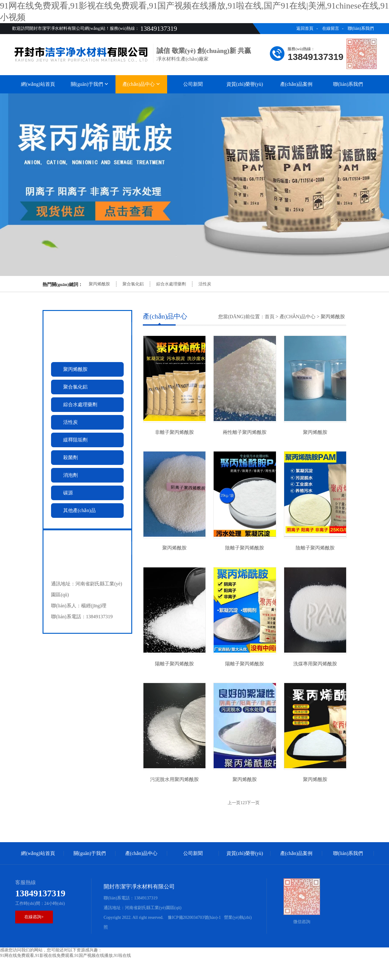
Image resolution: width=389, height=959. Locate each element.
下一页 (253, 803)
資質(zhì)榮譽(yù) (244, 84)
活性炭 (204, 284)
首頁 (269, 316)
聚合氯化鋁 (133, 284)
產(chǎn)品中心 (141, 84)
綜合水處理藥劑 (171, 284)
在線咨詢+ (34, 917)
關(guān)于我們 (89, 84)
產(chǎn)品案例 (296, 84)
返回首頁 (304, 28)
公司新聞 (193, 84)
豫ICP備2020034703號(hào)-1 (194, 918)
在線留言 (330, 28)
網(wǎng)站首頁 (38, 84)
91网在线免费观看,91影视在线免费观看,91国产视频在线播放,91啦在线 (65, 956)
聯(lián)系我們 (361, 28)
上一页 (234, 803)
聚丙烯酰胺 (99, 284)
